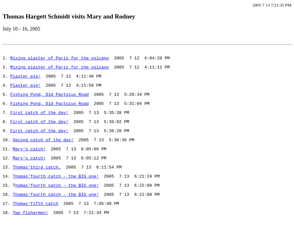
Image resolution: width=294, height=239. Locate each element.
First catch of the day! (39, 121)
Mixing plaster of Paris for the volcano (59, 61)
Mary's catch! (29, 161)
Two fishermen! (30, 232)
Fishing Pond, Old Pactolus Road (49, 101)
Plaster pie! (25, 81)
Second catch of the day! (43, 151)
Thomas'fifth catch (35, 222)
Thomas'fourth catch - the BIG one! (56, 192)
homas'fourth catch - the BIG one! (57, 202)
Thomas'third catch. (37, 181)
